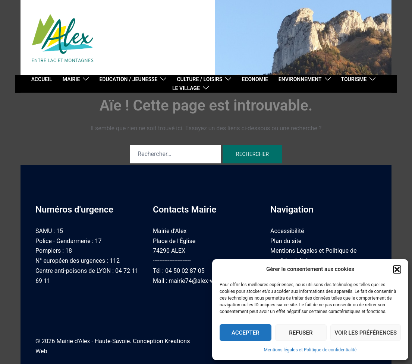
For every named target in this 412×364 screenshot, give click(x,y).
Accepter (246, 332)
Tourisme (354, 79)
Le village (186, 88)
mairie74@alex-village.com (204, 280)
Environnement (300, 79)
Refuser (300, 332)
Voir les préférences (365, 332)
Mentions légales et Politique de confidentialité (310, 349)
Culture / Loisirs (199, 79)
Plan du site (285, 241)
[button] (397, 269)
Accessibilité (287, 230)
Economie (255, 79)
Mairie (71, 79)
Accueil (41, 79)
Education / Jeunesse (128, 79)
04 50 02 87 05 (185, 270)
